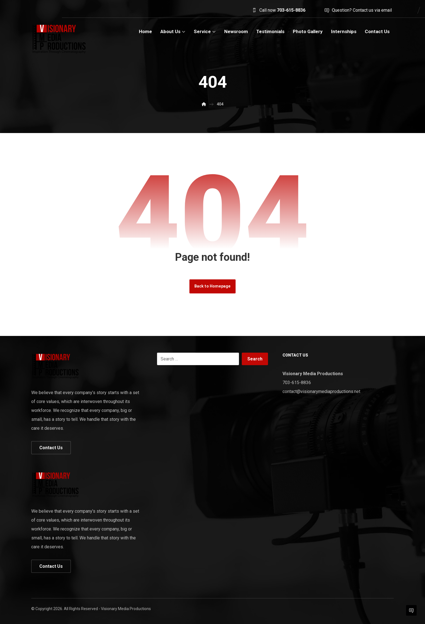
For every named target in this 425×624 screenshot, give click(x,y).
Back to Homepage (212, 286)
